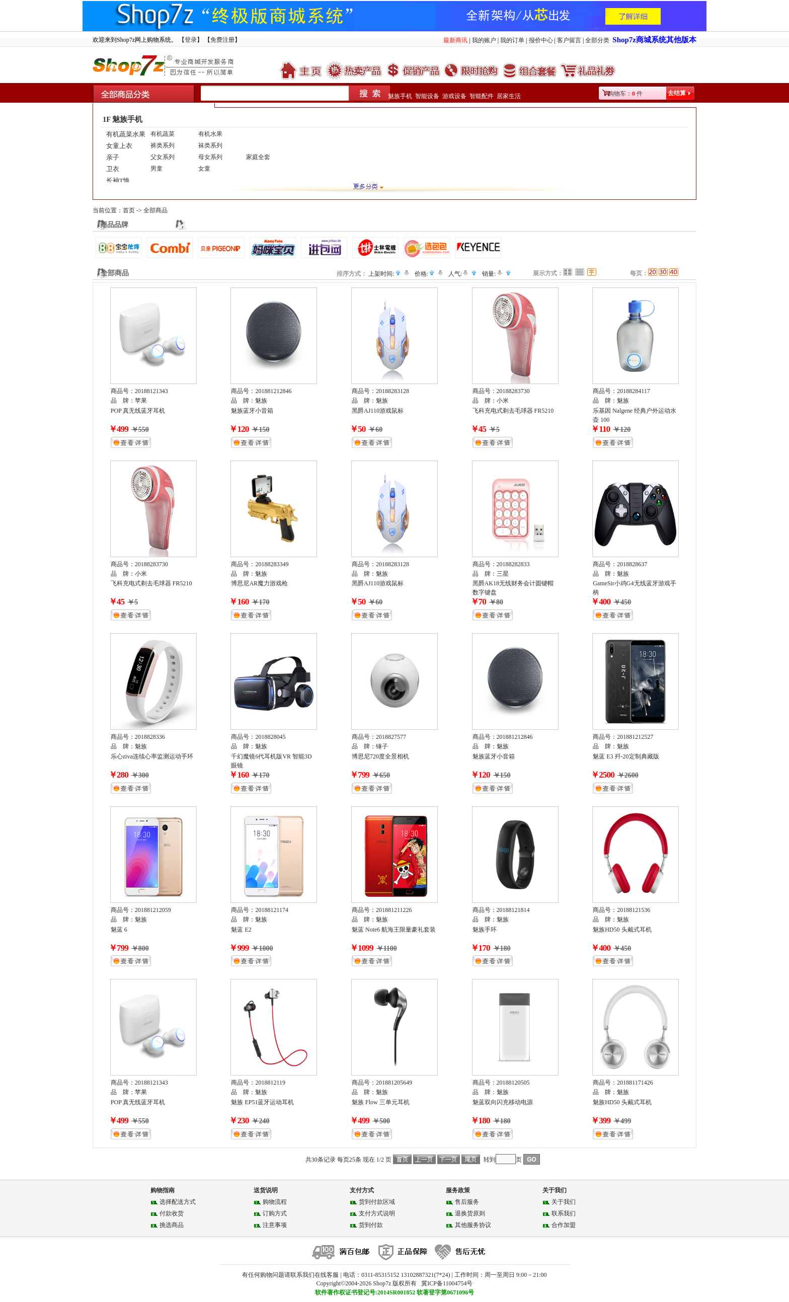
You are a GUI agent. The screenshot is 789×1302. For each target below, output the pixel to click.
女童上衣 (119, 145)
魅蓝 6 (119, 929)
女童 (204, 168)
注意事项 (275, 1225)
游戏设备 (454, 96)
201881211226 (394, 909)
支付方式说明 (377, 1213)
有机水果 (210, 133)
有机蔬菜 (162, 133)
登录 (191, 39)
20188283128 (392, 391)
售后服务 (467, 1201)
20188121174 (271, 909)
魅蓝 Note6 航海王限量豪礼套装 (394, 929)
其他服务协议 (473, 1225)
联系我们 (563, 1213)
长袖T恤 (118, 180)
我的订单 (512, 40)
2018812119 (270, 1082)
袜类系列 (210, 145)
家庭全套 (258, 157)
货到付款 (371, 1225)
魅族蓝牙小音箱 (252, 410)
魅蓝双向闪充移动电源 (502, 1102)
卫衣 (112, 169)
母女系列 (210, 157)
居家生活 (509, 96)
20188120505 (513, 1082)
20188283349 (271, 564)
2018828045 (270, 736)
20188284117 (633, 391)
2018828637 (632, 564)
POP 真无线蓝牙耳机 (138, 410)
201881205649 (394, 1082)
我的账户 (484, 40)
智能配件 (481, 96)
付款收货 (172, 1213)
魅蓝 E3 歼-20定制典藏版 (626, 756)
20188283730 (513, 391)
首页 (129, 210)
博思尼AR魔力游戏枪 (259, 583)
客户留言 (569, 40)
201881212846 (273, 391)
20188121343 (151, 391)
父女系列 (162, 157)
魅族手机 (400, 96)
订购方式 (275, 1213)
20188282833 (513, 564)
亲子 (112, 157)
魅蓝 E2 (241, 929)
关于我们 (563, 1201)
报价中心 (541, 40)
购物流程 (275, 1201)
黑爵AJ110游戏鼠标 (378, 410)
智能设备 (427, 96)
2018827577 (391, 736)
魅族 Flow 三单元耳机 (381, 1102)
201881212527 (635, 736)
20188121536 (633, 909)
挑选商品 (172, 1225)
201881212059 (153, 909)
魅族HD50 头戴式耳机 (622, 929)
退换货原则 (470, 1213)
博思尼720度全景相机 (380, 756)
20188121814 (513, 909)
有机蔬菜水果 (125, 134)
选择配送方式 (178, 1201)
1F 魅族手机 (122, 119)
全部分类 (597, 40)
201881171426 (635, 1082)
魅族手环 (484, 929)
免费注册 (222, 39)
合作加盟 (563, 1225)
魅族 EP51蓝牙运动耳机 (262, 1102)
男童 (156, 168)
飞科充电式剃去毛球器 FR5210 (513, 410)
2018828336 (150, 736)
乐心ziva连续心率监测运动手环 (152, 756)
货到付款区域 (377, 1201)
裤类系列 (162, 145)
